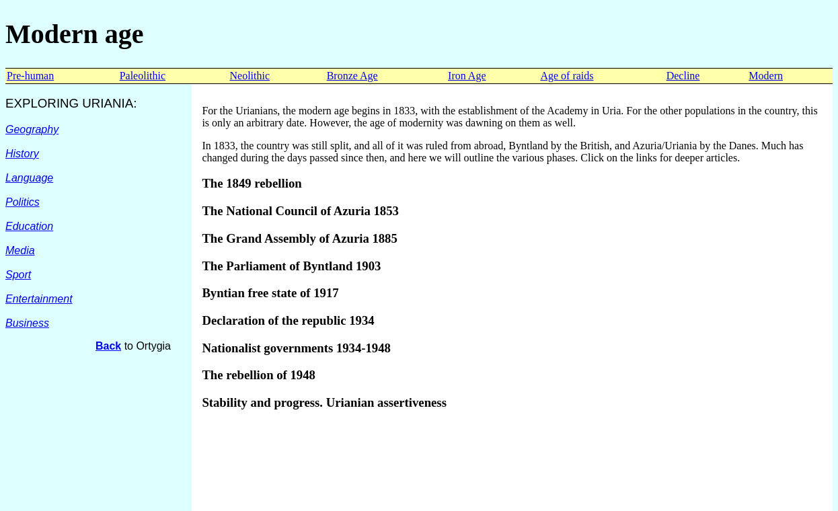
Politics (22, 202)
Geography (32, 129)
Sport (18, 274)
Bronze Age (352, 75)
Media (20, 250)
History (22, 153)
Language (29, 178)
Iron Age (467, 75)
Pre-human (30, 75)
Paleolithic (142, 75)
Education (29, 226)
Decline (683, 75)
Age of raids (566, 75)
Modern (766, 75)
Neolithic (249, 75)
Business (27, 323)
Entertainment (39, 299)
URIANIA (107, 103)
